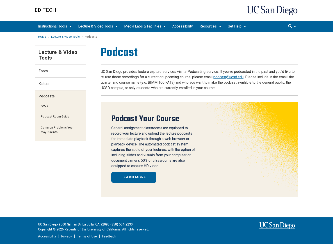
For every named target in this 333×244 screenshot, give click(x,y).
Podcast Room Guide (55, 116)
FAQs (44, 105)
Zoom (43, 71)
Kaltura (44, 84)
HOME (42, 36)
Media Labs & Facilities (145, 26)
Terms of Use (87, 236)
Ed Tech (45, 10)
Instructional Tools (54, 26)
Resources (210, 26)
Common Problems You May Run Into (57, 130)
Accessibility (182, 26)
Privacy (66, 236)
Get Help (237, 26)
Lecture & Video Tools (97, 26)
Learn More (133, 177)
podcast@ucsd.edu (228, 77)
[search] (292, 26)
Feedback (109, 236)
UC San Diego (272, 12)
